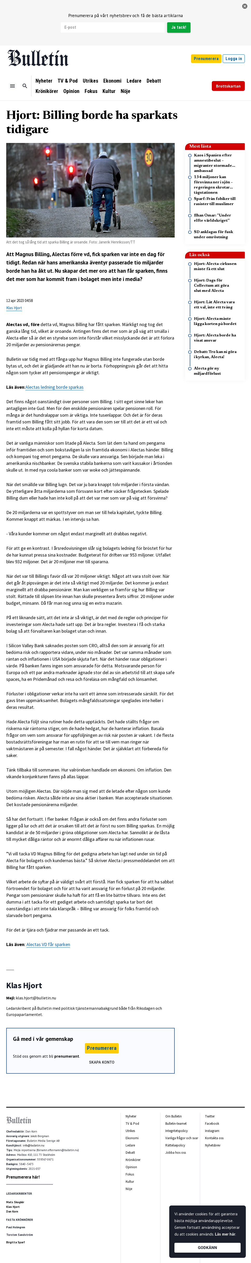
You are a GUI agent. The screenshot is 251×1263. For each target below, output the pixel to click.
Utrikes (90, 81)
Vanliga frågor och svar (181, 1138)
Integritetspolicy (176, 1131)
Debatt (154, 81)
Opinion (71, 91)
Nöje (125, 91)
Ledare (134, 81)
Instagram (212, 1131)
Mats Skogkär (15, 1202)
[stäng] (245, 6)
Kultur (109, 91)
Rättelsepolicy (175, 1145)
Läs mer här (225, 1234)
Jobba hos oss (175, 1152)
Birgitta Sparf (15, 1242)
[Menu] (12, 86)
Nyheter (44, 81)
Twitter (210, 1116)
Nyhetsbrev (212, 1145)
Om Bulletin (173, 1116)
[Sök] (25, 86)
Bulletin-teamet (176, 1123)
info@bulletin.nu (33, 1145)
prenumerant (66, 1056)
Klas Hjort (14, 307)
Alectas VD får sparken (48, 944)
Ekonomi (112, 81)
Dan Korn (12, 1211)
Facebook (212, 1123)
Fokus (91, 91)
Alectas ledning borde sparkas (54, 387)
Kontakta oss (214, 1138)
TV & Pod (68, 81)
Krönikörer (47, 91)
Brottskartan (228, 86)
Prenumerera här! (23, 1177)
